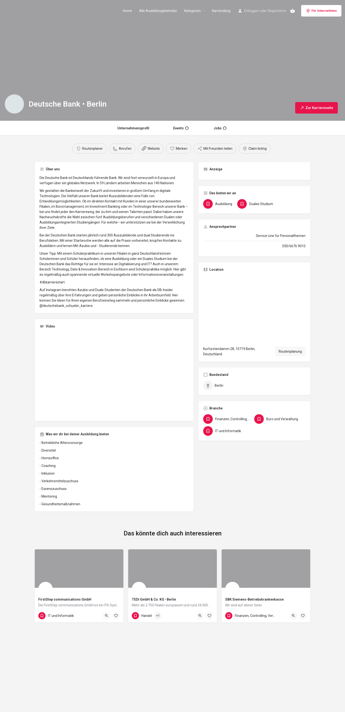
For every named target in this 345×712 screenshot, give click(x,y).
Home (127, 11)
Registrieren (277, 11)
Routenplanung (290, 351)
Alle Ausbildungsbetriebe (158, 11)
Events (181, 128)
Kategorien (192, 11)
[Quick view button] (106, 616)
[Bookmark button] (116, 616)
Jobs (220, 128)
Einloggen (251, 11)
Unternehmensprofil (133, 128)
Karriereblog (221, 11)
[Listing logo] (14, 104)
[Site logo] (29, 10)
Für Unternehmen (321, 11)
